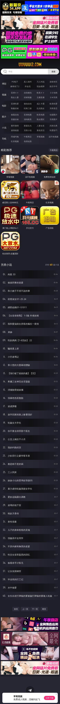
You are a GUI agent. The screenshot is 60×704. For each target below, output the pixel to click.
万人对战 (40, 81)
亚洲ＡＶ (15, 92)
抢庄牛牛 (53, 86)
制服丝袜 (15, 108)
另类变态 (53, 108)
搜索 (53, 71)
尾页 (44, 609)
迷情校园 (15, 130)
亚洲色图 (28, 114)
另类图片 (53, 119)
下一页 (35, 609)
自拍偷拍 (28, 92)
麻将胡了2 (14, 86)
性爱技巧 (53, 130)
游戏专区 (53, 81)
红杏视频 (15, 141)
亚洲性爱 (15, 103)
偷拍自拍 (28, 103)
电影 (4, 105)
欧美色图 (40, 114)
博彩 (4, 83)
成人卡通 (40, 103)
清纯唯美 (28, 119)
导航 (4, 138)
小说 (4, 127)
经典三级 (28, 108)
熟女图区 (40, 119)
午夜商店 (28, 136)
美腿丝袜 (15, 119)
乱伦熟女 (40, 108)
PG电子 (15, 81)
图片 (4, 116)
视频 (4, 94)
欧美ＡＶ (40, 92)
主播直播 (40, 97)
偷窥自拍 (15, 114)
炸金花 (28, 86)
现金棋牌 (40, 86)
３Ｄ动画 (53, 92)
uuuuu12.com (29, 64)
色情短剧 (28, 141)
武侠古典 (53, 125)
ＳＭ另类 (53, 97)
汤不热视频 (53, 136)
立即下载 (49, 698)
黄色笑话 (40, 130)
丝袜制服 (28, 97)
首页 (16, 609)
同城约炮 (15, 136)
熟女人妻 (15, 97)
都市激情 (15, 125)
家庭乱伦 (28, 125)
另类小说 (28, 130)
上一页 (25, 609)
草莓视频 (40, 136)
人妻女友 (40, 125)
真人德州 (28, 81)
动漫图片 (53, 114)
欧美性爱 (53, 103)
